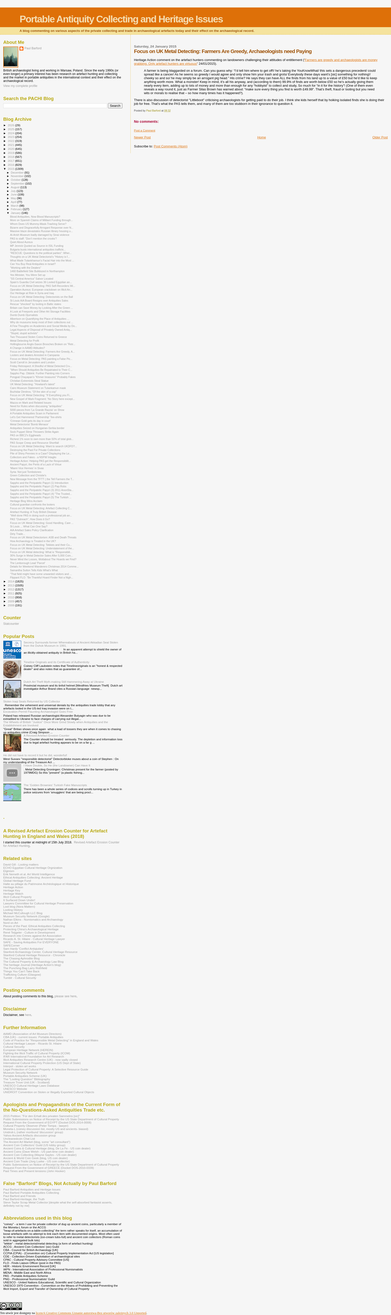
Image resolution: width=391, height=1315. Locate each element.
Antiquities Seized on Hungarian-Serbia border (37, 428)
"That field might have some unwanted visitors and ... (41, 573)
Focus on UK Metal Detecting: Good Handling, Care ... (42, 522)
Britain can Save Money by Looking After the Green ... (41, 307)
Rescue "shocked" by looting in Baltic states (35, 304)
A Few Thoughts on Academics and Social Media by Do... (43, 325)
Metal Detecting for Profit (24, 340)
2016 (11, 164)
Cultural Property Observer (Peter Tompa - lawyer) (35, 1125)
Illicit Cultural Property (17, 896)
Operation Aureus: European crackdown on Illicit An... (41, 289)
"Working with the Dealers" (25, 267)
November (17, 176)
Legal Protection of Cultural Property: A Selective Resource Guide (45, 1069)
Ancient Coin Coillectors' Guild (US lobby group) (34, 1145)
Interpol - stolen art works (19, 1066)
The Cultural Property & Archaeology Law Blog (33, 961)
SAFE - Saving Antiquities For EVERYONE (31, 942)
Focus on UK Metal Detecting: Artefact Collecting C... (41, 508)
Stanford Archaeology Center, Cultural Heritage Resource (40, 951)
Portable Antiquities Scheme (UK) (25, 1075)
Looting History (13, 909)
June (14, 194)
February (17, 209)
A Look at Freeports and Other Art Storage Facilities (40, 311)
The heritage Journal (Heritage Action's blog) (32, 964)
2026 (11, 125)
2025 (11, 129)
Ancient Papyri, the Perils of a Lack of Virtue (35, 464)
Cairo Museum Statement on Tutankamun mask (38, 387)
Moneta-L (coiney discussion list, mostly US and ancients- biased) (45, 1128)
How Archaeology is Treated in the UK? (33, 541)
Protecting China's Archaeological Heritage (31, 929)
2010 (11, 597)
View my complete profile (20, 86)
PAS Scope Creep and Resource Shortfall (34, 442)
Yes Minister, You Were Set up (27, 274)
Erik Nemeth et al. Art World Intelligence (29, 874)
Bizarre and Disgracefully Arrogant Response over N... (41, 227)
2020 (11, 148)
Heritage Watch (13, 893)
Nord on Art (10, 922)
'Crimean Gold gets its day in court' (30, 420)
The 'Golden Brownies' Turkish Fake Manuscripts (55, 785)
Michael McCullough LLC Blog (22, 913)
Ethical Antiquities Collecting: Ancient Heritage (33, 877)
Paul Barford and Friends (19, 1195)
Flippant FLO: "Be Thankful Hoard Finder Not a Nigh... (41, 577)
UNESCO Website (15, 1088)
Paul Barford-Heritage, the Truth (24, 1199)
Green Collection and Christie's (28, 475)
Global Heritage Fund (17, 880)
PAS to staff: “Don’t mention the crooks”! (33, 238)
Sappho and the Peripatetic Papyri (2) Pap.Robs (38, 486)
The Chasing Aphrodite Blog (21, 958)
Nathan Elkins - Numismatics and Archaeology (33, 919)
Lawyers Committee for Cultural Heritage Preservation (38, 903)
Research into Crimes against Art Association (32, 935)
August (15, 187)
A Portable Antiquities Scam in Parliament (34, 413)
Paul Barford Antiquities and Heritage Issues (31, 1189)
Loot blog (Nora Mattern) (19, 906)
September (18, 183)
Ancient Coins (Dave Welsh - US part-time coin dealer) (38, 1151)
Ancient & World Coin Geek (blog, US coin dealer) (35, 1158)
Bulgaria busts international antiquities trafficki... (38, 249)
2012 (11, 589)
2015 (11, 168)
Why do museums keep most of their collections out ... (41, 322)
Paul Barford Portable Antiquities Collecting (31, 1192)
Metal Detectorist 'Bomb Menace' (29, 424)
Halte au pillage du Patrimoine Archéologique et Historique (41, 883)
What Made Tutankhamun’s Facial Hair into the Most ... (42, 260)
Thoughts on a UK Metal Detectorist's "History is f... (40, 256)
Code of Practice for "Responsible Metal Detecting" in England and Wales (50, 1040)
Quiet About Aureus (21, 242)
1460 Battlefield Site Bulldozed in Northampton (37, 271)
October (16, 179)
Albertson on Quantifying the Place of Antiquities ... (39, 318)
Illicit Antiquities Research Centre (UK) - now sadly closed (40, 1059)
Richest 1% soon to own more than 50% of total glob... (42, 439)
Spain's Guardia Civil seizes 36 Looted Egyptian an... (41, 282)
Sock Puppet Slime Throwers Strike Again (34, 431)
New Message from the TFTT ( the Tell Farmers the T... (42, 479)
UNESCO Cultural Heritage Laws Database (31, 1085)
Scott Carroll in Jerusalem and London (32, 362)
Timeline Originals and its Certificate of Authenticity (56, 662)
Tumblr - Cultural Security (19, 977)
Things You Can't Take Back (21, 971)
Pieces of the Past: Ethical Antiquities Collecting (34, 926)
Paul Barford (33, 48)
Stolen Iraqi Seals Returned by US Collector (31, 701)
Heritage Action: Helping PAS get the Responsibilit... (40, 460)
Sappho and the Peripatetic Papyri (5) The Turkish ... (40, 497)
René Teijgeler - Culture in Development (29, 932)
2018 (11, 156)
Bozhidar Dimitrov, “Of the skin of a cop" (33, 391)
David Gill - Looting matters (20, 864)
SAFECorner (11, 945)
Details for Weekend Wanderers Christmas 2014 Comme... (44, 566)
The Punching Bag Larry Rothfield (25, 968)
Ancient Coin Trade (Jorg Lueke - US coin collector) (36, 1161)
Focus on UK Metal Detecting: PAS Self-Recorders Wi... (42, 285)
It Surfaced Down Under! (19, 900)
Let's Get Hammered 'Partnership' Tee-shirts (36, 417)
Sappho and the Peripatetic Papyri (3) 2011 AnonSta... (42, 490)
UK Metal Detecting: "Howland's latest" (32, 384)
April (14, 201)
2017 (11, 160)
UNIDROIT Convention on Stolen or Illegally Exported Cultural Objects (48, 1092)
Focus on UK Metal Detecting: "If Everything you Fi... (41, 395)
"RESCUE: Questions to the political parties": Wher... (41, 252)
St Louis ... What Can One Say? (28, 526)
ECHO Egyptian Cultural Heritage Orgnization (32, 867)
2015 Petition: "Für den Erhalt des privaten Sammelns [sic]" (41, 1116)
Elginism (8, 871)
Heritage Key (11, 890)
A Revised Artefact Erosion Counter (47, 735)
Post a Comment (144, 130)
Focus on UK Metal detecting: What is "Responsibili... (41, 552)
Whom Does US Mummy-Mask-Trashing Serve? (38, 223)
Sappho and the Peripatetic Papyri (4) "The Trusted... (41, 493)
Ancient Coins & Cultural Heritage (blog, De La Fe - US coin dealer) (47, 1148)
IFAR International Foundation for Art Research (33, 1056)
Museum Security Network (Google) (26, 916)
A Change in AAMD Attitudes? (27, 347)
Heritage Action (13, 887)
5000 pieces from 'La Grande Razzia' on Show (37, 409)
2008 (11, 605)
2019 (11, 152)
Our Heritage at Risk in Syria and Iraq (32, 293)
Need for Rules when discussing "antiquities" (36, 406)
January (16, 212)
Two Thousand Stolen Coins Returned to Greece (38, 336)
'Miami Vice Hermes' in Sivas (27, 468)
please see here (66, 996)
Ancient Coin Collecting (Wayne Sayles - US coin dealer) (40, 1154)
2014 (11, 581)
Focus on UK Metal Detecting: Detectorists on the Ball (41, 296)
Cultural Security (14, 1046)
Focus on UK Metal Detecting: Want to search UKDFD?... (43, 446)
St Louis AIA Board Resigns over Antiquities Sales (39, 300)
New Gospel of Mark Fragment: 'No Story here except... (42, 398)
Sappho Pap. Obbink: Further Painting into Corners (40, 373)
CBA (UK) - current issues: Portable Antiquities (33, 1037)
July (14, 190)
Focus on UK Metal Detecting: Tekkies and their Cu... (41, 544)
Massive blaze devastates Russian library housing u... (41, 231)
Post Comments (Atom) (171, 146)
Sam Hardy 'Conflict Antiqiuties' (23, 948)
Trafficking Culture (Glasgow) (22, 974)
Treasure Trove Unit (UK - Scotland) (26, 1082)
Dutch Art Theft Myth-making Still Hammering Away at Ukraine (64, 681)
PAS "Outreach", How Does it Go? (30, 519)
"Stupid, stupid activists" (24, 333)
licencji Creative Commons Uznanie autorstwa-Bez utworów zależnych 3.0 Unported (91, 1313)
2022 (11, 140)
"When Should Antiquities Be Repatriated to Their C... (41, 369)
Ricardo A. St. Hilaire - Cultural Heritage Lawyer (34, 938)
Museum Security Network (20, 1072)
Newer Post (142, 137)
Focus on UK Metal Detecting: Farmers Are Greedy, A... (42, 351)
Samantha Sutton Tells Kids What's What (34, 570)
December (17, 172)
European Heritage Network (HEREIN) (28, 1050)
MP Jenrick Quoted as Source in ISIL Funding (36, 245)
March (15, 205)
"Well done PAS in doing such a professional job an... (41, 515)
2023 (11, 136)
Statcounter (11, 624)
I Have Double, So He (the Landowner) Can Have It (57, 765)
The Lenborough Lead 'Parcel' (27, 563)
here (28, 1015)
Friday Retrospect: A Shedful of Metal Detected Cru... (41, 366)
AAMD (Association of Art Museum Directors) (32, 1033)
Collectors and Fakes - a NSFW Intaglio (33, 457)
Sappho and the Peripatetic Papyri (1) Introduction (39, 482)
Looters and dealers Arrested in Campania (34, 355)
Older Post (380, 137)
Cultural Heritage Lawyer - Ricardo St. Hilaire (32, 1043)
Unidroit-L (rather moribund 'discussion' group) (33, 1132)
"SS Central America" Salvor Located (31, 278)
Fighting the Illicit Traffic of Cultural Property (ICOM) (36, 1053)
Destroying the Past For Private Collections (35, 449)
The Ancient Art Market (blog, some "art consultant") (36, 1141)
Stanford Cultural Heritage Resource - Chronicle (34, 955)
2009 (11, 601)
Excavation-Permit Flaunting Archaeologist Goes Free (38, 711)
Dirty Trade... (17, 533)
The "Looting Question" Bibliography (26, 1079)
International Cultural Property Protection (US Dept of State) (42, 1063)
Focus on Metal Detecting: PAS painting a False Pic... (41, 358)
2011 (11, 593)
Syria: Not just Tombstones (25, 471)
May (14, 198)
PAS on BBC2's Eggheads (25, 435)
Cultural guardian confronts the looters (32, 504)
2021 (11, 144)
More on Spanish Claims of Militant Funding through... (41, 220)
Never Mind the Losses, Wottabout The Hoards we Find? (43, 559)
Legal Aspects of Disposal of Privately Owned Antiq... (41, 329)
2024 (11, 133)
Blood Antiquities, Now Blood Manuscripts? (35, 216)
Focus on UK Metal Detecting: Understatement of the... (42, 548)
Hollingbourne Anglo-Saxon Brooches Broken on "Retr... (42, 344)
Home (261, 137)
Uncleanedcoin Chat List (19, 1138)
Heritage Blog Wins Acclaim (26, 501)
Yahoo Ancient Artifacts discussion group (29, 1135)
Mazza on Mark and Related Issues (30, 402)
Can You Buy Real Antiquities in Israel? (33, 263)
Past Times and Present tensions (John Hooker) (34, 1171)
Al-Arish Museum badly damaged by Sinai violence (39, 234)
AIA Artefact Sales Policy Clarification (31, 530)
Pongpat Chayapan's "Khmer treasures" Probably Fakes (43, 377)
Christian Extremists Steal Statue (29, 380)
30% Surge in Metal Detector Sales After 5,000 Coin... (41, 555)
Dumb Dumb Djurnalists (24, 314)
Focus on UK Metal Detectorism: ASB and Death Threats (43, 537)
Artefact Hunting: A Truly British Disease (33, 511)
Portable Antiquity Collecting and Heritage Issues (121, 19)
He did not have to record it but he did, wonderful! (35, 755)
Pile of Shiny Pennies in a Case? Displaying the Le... (40, 453)
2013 (11, 585)
